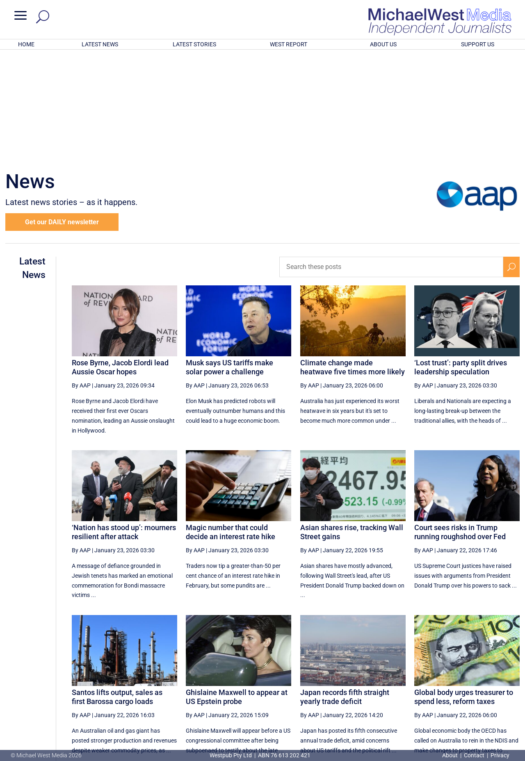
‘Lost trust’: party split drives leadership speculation (460, 260)
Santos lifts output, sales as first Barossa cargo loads (117, 589)
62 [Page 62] (432, 679)
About (450, 755)
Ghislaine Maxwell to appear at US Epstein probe (237, 589)
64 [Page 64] (473, 679)
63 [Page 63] (453, 679)
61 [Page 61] (411, 679)
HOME (26, 44)
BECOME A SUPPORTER (483, 708)
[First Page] (312, 679)
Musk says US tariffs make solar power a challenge (229, 260)
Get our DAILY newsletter (62, 114)
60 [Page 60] (390, 679)
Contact (474, 755)
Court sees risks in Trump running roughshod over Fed (460, 424)
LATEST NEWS (100, 44)
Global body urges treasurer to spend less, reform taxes (463, 589)
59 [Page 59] (369, 679)
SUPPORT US (477, 44)
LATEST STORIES (194, 44)
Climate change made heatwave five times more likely (352, 260)
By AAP (81, 278)
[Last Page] (510, 679)
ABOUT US (383, 44)
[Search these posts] (391, 159)
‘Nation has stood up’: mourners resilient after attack (124, 424)
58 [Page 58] (349, 679)
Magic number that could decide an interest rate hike (230, 424)
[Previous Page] (330, 679)
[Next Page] (492, 679)
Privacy (500, 755)
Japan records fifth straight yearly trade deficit (344, 589)
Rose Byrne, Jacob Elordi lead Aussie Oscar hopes (120, 260)
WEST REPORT (288, 44)
